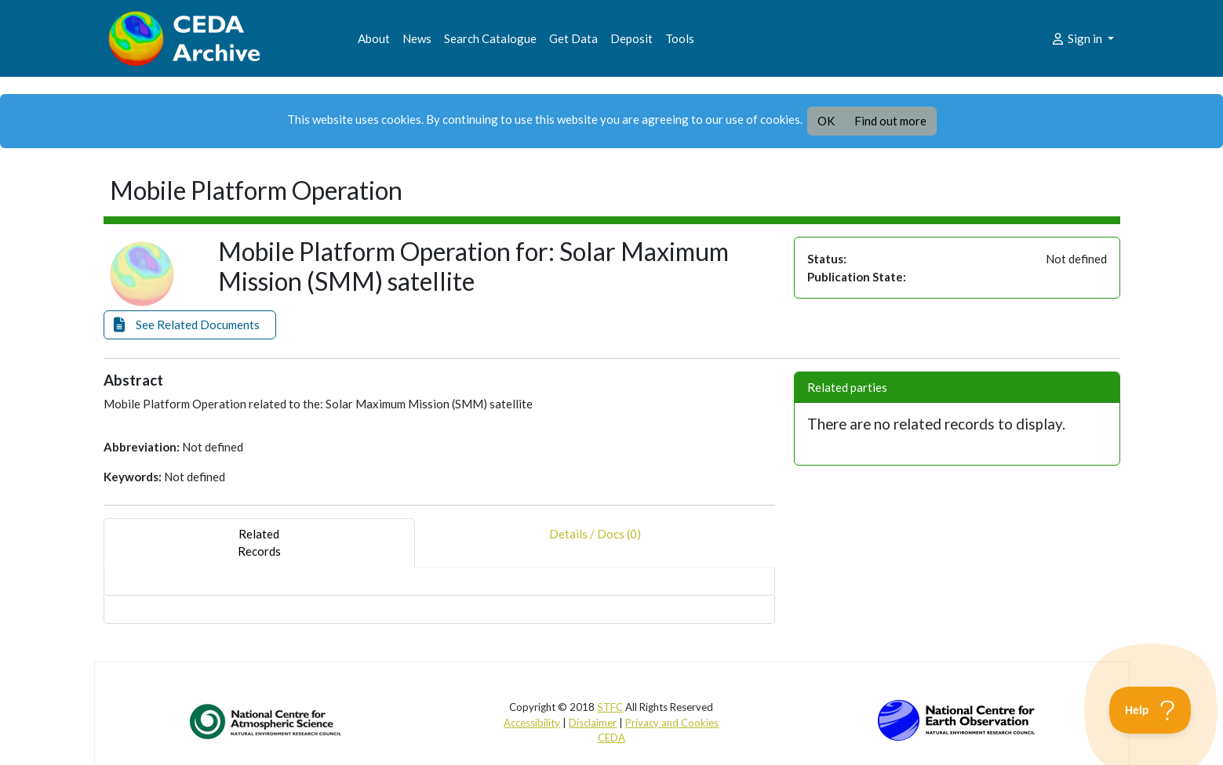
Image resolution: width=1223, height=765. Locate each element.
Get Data (573, 38)
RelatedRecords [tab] (259, 543)
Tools (679, 38)
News (416, 38)
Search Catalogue (490, 38)
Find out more (890, 121)
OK (826, 121)
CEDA (611, 737)
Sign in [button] (1077, 38)
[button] (190, 324)
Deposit (631, 38)
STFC (610, 707)
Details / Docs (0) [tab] (595, 543)
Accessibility (532, 722)
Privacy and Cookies (672, 722)
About (374, 38)
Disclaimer (593, 722)
